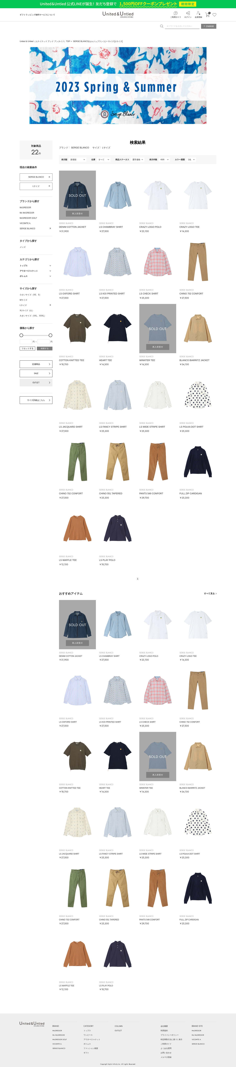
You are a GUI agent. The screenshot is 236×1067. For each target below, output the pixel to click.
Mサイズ (23, 300)
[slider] (21, 335)
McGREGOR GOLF (28, 218)
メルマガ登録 (166, 1057)
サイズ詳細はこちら (36, 400)
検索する (45, 348)
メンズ (23, 247)
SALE (36, 373)
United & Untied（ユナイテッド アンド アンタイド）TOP (45, 41)
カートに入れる (207, 14)
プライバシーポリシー (170, 1035)
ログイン (188, 17)
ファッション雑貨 (91, 1048)
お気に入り (214, 14)
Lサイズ (36, 186)
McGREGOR (25, 207)
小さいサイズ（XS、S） (30, 295)
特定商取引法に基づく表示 (171, 1039)
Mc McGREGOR (27, 213)
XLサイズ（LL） (27, 310)
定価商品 (36, 364)
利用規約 (164, 1031)
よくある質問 (166, 1048)
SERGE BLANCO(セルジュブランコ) (89, 41)
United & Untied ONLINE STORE (118, 15)
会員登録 (198, 17)
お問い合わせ (166, 1053)
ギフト (86, 1053)
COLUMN (119, 1026)
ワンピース (88, 1035)
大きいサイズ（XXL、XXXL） (33, 316)
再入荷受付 (77, 213)
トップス (87, 1031)
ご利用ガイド (175, 17)
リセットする (27, 348)
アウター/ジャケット (92, 1039)
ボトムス (87, 1044)
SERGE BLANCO (36, 177)
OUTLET (36, 382)
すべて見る (209, 593)
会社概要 (164, 1026)
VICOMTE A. (25, 223)
